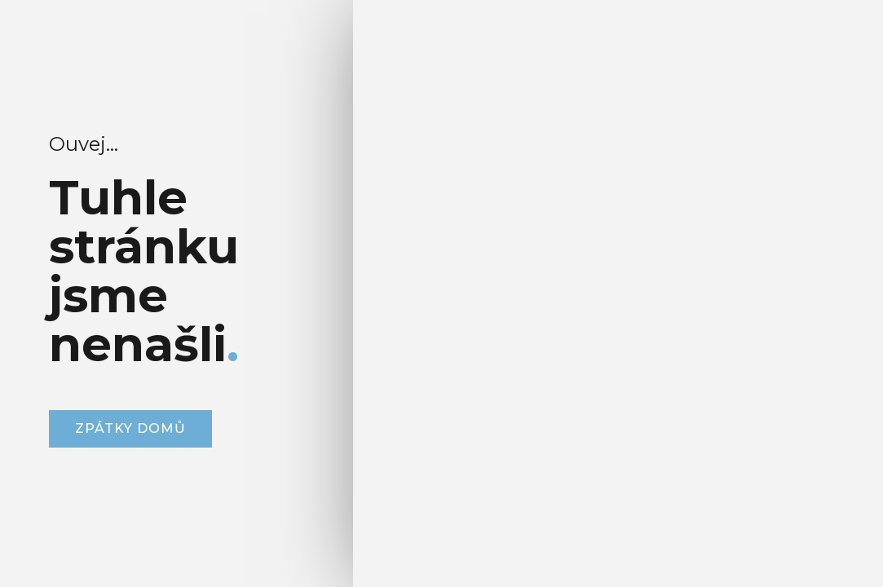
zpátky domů (130, 428)
